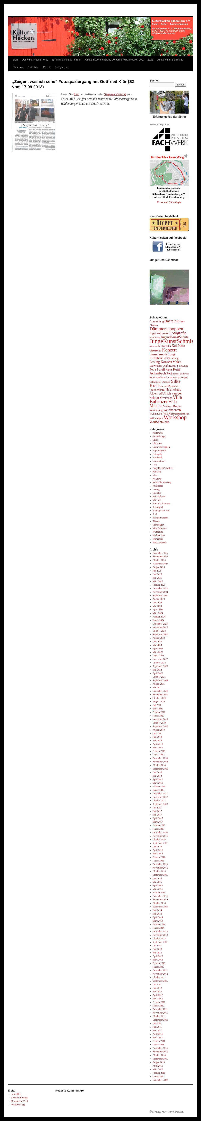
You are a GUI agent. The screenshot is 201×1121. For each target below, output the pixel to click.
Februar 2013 (159, 963)
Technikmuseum (160, 517)
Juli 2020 (157, 705)
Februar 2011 (159, 1041)
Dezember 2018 (160, 758)
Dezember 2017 (160, 793)
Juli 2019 (157, 733)
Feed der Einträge (19, 1097)
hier (76, 94)
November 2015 (160, 867)
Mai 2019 (157, 740)
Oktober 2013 (159, 938)
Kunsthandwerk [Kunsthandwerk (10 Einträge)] (160, 358)
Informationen (159, 461)
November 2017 (160, 797)
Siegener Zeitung (115, 94)
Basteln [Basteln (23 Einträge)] (170, 321)
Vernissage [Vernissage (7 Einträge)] (166, 397)
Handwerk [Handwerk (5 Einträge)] (155, 337)
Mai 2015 (157, 882)
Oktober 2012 (159, 977)
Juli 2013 (157, 945)
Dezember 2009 (160, 1080)
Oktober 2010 (159, 1055)
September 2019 (160, 726)
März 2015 (158, 889)
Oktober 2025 (159, 560)
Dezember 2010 (160, 1048)
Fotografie (158, 454)
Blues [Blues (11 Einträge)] (181, 321)
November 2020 (160, 694)
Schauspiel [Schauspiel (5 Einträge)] (182, 377)
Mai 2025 (157, 577)
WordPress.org (18, 1104)
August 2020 (159, 701)
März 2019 (158, 747)
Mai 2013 (157, 952)
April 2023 (158, 648)
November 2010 (160, 1051)
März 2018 (158, 783)
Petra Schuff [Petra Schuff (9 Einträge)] (157, 369)
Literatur (157, 493)
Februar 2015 (159, 892)
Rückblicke (33, 67)
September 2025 (160, 563)
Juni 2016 (157, 846)
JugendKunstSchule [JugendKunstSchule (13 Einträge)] (174, 337)
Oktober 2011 (159, 1016)
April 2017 (158, 818)
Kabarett (157, 471)
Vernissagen (158, 524)
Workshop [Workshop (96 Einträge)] (175, 417)
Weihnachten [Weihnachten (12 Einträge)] (172, 410)
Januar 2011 (158, 1044)
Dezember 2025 (160, 553)
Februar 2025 (159, 584)
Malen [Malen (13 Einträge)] (177, 362)
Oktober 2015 (159, 871)
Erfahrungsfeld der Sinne (66, 59)
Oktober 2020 (159, 698)
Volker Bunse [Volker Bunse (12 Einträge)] (172, 406)
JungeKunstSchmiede (163, 468)
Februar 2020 (159, 712)
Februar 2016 (159, 857)
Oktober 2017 (159, 800)
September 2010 (160, 1058)
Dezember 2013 (160, 931)
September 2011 (160, 1019)
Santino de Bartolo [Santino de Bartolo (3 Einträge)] (181, 374)
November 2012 (160, 973)
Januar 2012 (158, 1005)
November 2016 (160, 836)
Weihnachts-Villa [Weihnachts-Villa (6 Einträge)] (159, 413)
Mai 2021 (157, 687)
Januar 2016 (158, 860)
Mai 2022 (157, 669)
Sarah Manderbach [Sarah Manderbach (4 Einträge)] (158, 377)
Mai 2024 (157, 606)
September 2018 (160, 768)
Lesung (156, 489)
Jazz (155, 464)
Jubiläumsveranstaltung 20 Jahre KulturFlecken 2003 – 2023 (118, 59)
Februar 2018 (159, 786)
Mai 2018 (157, 775)
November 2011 (160, 1012)
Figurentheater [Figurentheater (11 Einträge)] (159, 333)
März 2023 (158, 652)
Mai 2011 (157, 1030)
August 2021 (159, 684)
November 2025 (160, 556)
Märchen (157, 500)
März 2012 (158, 998)
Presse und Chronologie (169, 202)
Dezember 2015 (160, 864)
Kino (155, 475)
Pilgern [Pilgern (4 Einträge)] (168, 369)
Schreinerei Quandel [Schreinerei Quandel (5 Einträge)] (160, 381)
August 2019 (159, 729)
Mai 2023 (157, 645)
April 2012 (158, 995)
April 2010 (158, 1065)
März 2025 (158, 581)
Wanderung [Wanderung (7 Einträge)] (156, 410)
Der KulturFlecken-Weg (35, 59)
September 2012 (160, 981)
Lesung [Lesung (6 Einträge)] (175, 358)
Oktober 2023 (159, 630)
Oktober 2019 (159, 722)
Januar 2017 (158, 828)
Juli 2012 (157, 984)
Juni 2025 (157, 574)
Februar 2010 (159, 1072)
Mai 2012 (157, 991)
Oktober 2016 (159, 839)
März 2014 (158, 920)
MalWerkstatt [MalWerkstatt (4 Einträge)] (156, 365)
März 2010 (158, 1069)
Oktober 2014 (159, 903)
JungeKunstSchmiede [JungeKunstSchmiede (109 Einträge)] (174, 341)
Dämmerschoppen (161, 447)
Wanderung (158, 531)
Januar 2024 (158, 620)
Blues (155, 439)
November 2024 (160, 592)
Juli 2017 (157, 807)
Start (15, 59)
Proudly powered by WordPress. (168, 1111)
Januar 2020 (158, 715)
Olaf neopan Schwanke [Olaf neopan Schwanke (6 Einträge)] (175, 365)
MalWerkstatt (159, 496)
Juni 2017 (157, 811)
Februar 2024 (159, 616)
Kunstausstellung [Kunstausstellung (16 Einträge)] (162, 354)
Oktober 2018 (159, 765)
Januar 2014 (158, 928)
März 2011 (158, 1037)
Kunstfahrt (158, 485)
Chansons (157, 443)
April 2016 (158, 850)
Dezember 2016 (160, 832)
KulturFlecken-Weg (162, 482)
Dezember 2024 (160, 588)
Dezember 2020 (160, 691)
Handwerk (158, 457)
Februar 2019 (159, 751)
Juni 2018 (157, 772)
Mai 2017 (157, 814)
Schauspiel (158, 507)
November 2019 (160, 719)
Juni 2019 (157, 737)
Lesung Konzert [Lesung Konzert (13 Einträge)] (161, 362)
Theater (156, 521)
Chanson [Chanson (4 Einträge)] (154, 325)
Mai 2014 (157, 913)
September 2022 (160, 666)
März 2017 (158, 821)
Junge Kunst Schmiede (170, 59)
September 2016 (160, 843)
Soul (155, 514)
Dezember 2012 (160, 970)
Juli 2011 (157, 1023)
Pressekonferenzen (161, 503)
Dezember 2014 (160, 896)
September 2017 (160, 804)
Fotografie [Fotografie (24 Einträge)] (178, 333)
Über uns (18, 67)
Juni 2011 (157, 1027)
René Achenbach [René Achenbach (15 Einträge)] (165, 371)
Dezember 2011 (160, 1009)
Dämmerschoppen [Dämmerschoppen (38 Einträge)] (166, 328)
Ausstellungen (159, 436)
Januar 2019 (158, 754)
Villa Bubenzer (160, 528)
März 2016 (158, 853)
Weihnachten (159, 535)
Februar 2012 (159, 1002)
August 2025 (159, 567)
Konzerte (157, 478)
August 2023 (159, 638)
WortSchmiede (160, 542)
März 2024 (158, 613)
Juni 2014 (157, 910)
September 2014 (160, 906)
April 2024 (158, 609)
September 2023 (160, 634)
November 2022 (160, 659)
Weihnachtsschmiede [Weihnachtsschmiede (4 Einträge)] (179, 413)
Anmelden (16, 1094)
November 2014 (160, 899)
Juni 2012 (157, 988)
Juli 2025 (157, 570)
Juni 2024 (157, 602)
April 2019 (158, 744)
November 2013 (160, 935)
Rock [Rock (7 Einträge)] (169, 373)
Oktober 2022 (159, 662)
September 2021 (160, 680)
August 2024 (159, 599)
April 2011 (158, 1034)
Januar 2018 (158, 790)
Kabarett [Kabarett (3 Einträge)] (153, 346)
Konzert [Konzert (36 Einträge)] (169, 349)
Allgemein (158, 432)
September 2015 (160, 874)
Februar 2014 (159, 924)
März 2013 (158, 959)
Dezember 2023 (160, 623)
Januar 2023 (158, 655)
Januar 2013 (158, 966)
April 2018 (158, 779)
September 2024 (160, 595)
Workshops (158, 539)
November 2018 (160, 761)
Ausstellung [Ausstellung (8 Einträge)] (157, 321)
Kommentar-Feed (19, 1101)
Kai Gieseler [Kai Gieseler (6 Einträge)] (164, 346)
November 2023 (160, 627)
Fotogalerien (62, 67)
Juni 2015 (157, 878)
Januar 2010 (158, 1076)
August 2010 (159, 1062)
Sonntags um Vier (161, 510)
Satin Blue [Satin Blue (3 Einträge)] (172, 377)
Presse (47, 67)
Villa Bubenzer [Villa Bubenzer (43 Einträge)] (166, 399)
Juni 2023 (157, 641)
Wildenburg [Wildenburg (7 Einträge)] (156, 418)
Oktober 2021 (159, 676)
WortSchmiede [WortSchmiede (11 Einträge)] (159, 422)
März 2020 (158, 708)
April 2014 (158, 917)
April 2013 (158, 956)
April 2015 (158, 885)
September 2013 (160, 942)
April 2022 (158, 673)
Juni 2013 (157, 949)
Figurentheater (159, 450)
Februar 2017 (159, 825)
